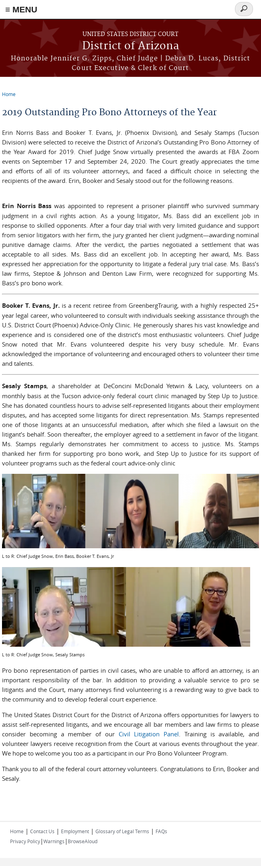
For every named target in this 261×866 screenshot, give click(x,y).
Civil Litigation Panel (149, 734)
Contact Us (42, 831)
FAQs (161, 831)
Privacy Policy (25, 841)
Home (9, 94)
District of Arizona (130, 46)
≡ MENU (21, 9)
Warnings (54, 841)
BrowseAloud (82, 841)
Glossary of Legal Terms (122, 831)
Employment (75, 831)
